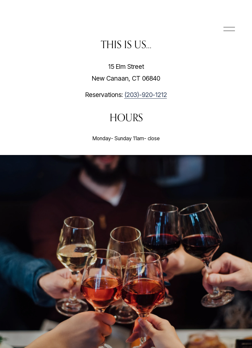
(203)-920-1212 (145, 95)
